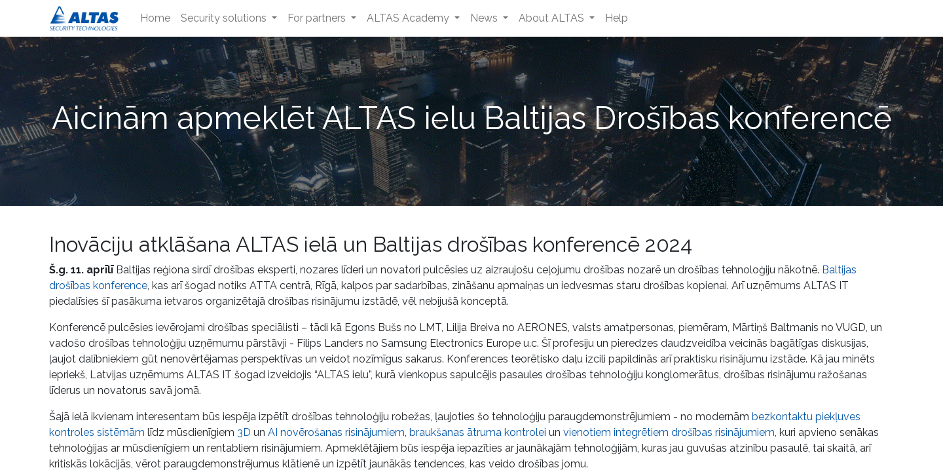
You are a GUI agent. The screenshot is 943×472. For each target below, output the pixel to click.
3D (244, 432)
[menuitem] (155, 18)
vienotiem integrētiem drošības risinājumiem (669, 432)
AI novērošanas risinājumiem (336, 432)
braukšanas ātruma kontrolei (477, 432)
